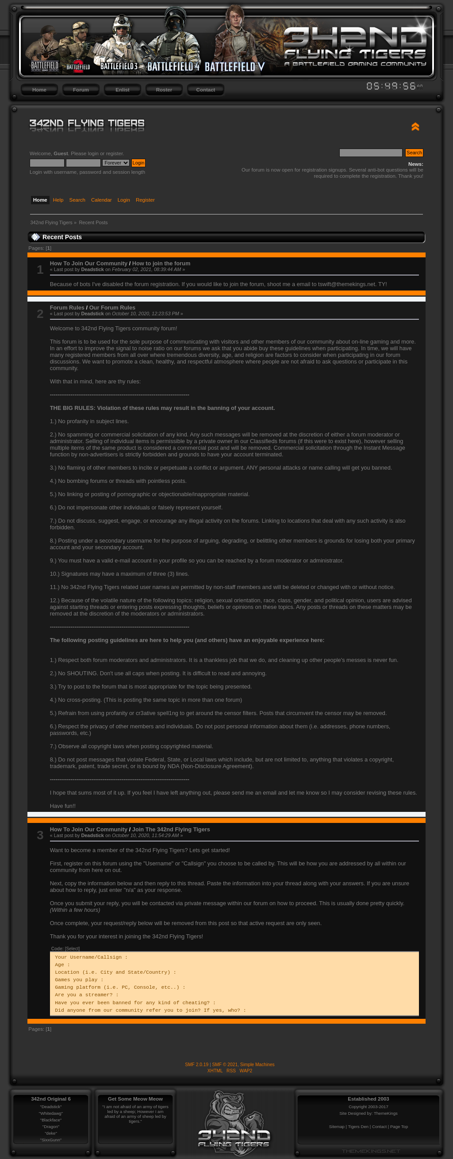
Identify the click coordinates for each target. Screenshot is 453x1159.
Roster (164, 89)
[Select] (72, 948)
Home (39, 89)
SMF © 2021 (225, 1064)
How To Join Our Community (88, 263)
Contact (205, 89)
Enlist (122, 89)
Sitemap (337, 1126)
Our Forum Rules (112, 307)
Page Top (399, 1126)
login (93, 153)
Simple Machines (257, 1064)
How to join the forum (161, 263)
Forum (81, 89)
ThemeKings (386, 1113)
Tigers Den (358, 1126)
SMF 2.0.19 (196, 1064)
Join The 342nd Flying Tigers (171, 829)
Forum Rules (67, 307)
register (114, 153)
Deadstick (92, 269)
